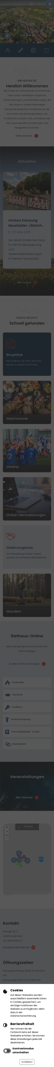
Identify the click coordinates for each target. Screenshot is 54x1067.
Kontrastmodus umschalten (23, 1050)
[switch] (7, 1051)
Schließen (27, 1062)
